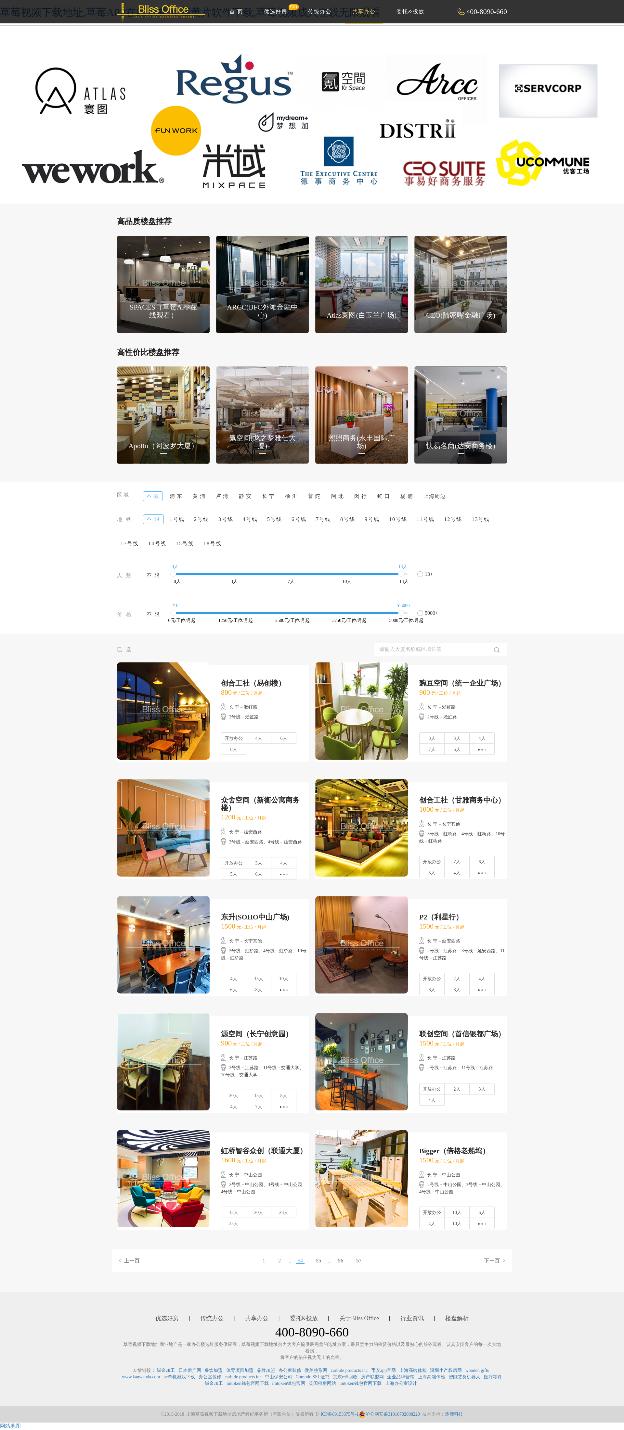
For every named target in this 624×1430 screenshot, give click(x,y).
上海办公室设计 (401, 1383)
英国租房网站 (322, 1383)
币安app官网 (383, 1370)
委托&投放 (410, 11)
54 (300, 1260)
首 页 (236, 11)
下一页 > (494, 1260)
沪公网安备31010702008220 (389, 1414)
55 (318, 1260)
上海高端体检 (413, 1370)
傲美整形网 (316, 1370)
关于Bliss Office (359, 1318)
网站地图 (10, 1426)
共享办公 (364, 11)
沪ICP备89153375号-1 (337, 1414)
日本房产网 (189, 1370)
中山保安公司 (278, 1376)
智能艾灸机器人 (464, 1376)
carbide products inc (349, 1370)
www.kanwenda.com (141, 1376)
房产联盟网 (372, 1376)
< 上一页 (129, 1260)
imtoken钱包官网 (288, 1383)
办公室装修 (290, 1370)
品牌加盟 (266, 1370)
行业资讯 (412, 1318)
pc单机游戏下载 (179, 1376)
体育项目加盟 (240, 1370)
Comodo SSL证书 (313, 1376)
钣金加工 (166, 1370)
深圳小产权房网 (446, 1370)
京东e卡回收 (345, 1376)
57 (358, 1260)
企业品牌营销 (400, 1376)
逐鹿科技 (454, 1414)
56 (340, 1260)
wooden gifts (477, 1370)
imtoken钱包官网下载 (248, 1383)
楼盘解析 (457, 1318)
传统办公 (320, 11)
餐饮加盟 (213, 1370)
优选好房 (279, 9)
